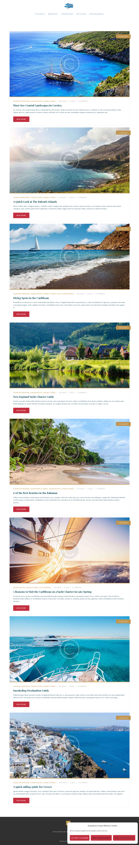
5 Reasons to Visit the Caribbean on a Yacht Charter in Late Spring (52, 591)
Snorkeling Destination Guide (31, 690)
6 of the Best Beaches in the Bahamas (35, 492)
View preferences (124, 838)
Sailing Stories (49, 101)
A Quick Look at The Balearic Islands (35, 201)
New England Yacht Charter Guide (33, 396)
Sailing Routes (36, 101)
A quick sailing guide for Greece (32, 786)
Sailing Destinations (21, 101)
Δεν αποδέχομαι (101, 838)
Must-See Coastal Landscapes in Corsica (37, 105)
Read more (21, 119)
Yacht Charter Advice (65, 294)
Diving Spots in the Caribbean (31, 297)
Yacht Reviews (45, 587)
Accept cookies (79, 838)
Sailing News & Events (39, 489)
